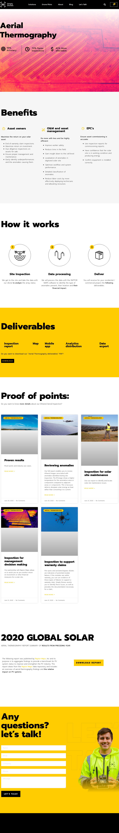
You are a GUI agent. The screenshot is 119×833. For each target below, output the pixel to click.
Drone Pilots (47, 4)
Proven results (14, 460)
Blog (71, 4)
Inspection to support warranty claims (59, 563)
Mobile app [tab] (49, 344)
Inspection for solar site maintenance (97, 473)
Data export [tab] (104, 344)
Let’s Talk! (83, 4)
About (60, 4)
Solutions (32, 4)
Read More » (9, 471)
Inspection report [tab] (11, 344)
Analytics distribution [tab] (74, 344)
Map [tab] (36, 343)
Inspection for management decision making (15, 561)
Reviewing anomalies (59, 465)
